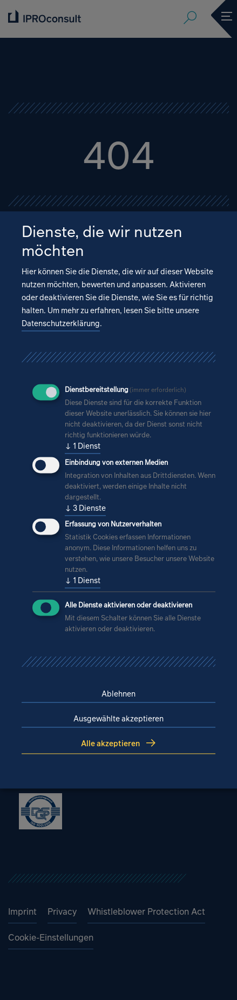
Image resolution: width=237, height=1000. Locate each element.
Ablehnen (118, 694)
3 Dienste (85, 508)
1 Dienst (82, 446)
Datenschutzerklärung (61, 323)
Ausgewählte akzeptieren (118, 719)
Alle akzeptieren (110, 744)
